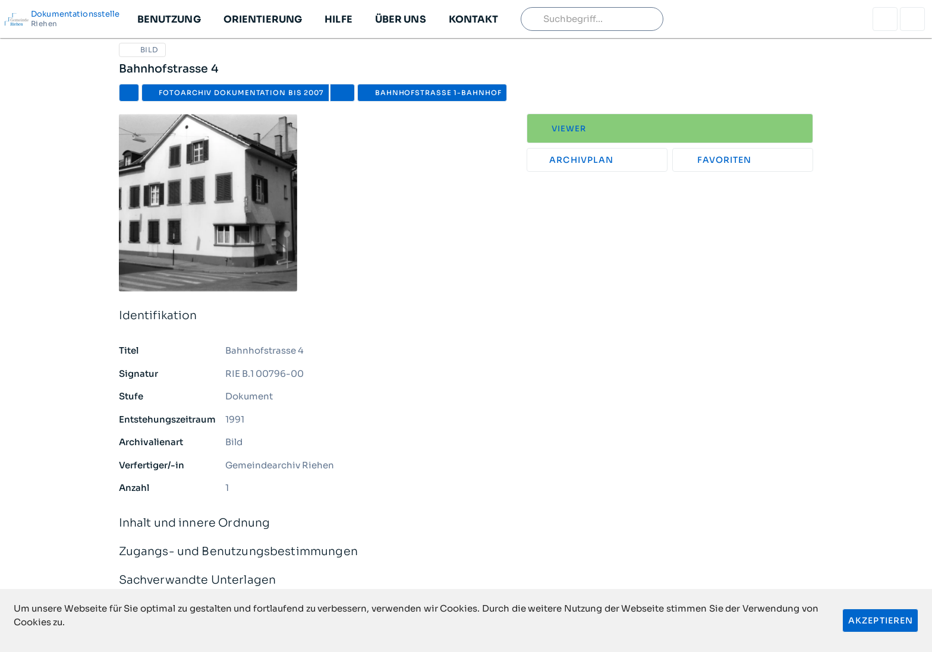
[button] (168, 19)
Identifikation (466, 315)
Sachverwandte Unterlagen (466, 580)
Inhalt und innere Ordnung (466, 523)
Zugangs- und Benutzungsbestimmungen (466, 551)
